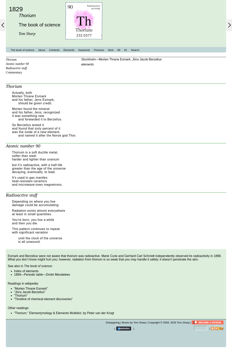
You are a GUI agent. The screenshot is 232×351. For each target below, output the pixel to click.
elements (87, 64)
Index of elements (26, 271)
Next (110, 50)
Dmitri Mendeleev (58, 274)
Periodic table (33, 274)
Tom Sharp (183, 322)
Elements (69, 50)
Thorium (11, 59)
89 (118, 50)
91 (125, 50)
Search (135, 50)
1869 (17, 274)
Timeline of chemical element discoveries (43, 299)
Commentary (14, 72)
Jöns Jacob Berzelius (147, 59)
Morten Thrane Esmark (115, 59)
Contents (54, 50)
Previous (99, 50)
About (41, 50)
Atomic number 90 (17, 63)
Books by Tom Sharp (134, 322)
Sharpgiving (113, 322)
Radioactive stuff (16, 68)
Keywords (84, 50)
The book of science (22, 50)
